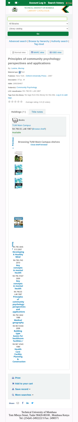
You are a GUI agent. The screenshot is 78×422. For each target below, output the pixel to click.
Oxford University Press (36, 76)
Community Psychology (27, 87)
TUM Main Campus (21, 125)
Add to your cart (22, 383)
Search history (56, 3)
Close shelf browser (39, 144)
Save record (21, 389)
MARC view (37, 52)
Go (38, 33)
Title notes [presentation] (37, 111)
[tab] (18, 112)
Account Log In (37, 3)
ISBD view (55, 52)
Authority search (59, 41)
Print (16, 378)
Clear (69, 3)
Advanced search (18, 41)
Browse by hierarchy (39, 41)
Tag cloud (39, 44)
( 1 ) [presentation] (18, 111)
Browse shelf (39, 128)
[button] (9, 3)
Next (12, 243)
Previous (12, 149)
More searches (22, 395)
